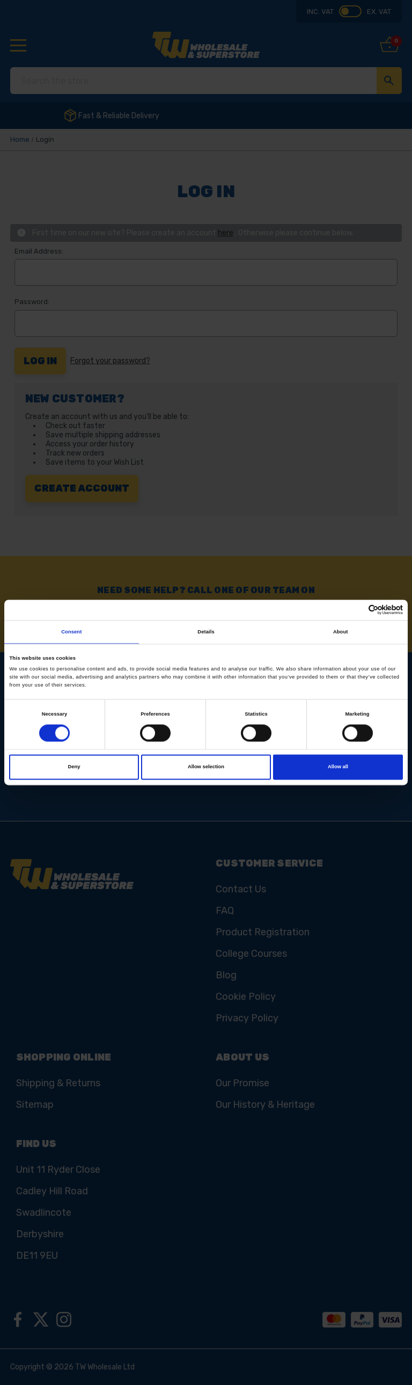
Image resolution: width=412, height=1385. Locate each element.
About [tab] (340, 631)
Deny (74, 767)
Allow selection (206, 767)
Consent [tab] (71, 631)
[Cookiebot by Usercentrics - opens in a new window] (356, 610)
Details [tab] (205, 631)
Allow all (338, 767)
